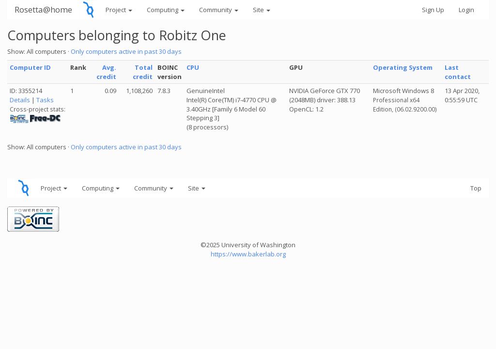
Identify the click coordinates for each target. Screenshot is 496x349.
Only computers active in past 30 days (126, 51)
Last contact (458, 72)
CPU (192, 67)
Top (475, 188)
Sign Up (433, 9)
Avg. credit (106, 72)
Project (119, 9)
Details (20, 99)
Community (218, 9)
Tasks (45, 99)
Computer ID (30, 67)
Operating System (403, 67)
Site (261, 9)
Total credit (143, 72)
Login (466, 9)
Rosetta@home (43, 9)
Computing (166, 9)
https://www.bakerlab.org (248, 254)
